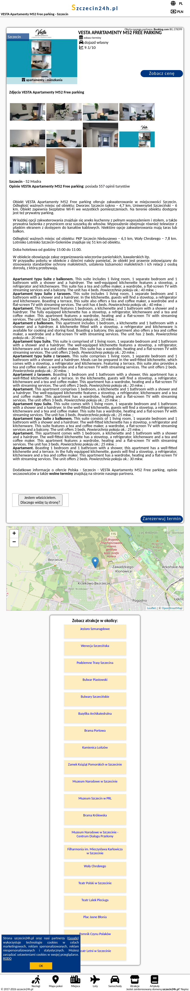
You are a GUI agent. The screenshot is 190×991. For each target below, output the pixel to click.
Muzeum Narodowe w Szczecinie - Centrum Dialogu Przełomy (95, 834)
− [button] (14, 542)
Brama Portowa (94, 731)
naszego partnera (119, 473)
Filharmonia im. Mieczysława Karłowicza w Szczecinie (95, 851)
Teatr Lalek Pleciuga (94, 900)
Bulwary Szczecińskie (95, 697)
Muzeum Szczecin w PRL (94, 798)
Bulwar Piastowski (95, 680)
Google (73, 938)
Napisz (185, 989)
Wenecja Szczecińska (95, 646)
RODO (7, 958)
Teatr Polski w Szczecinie (95, 883)
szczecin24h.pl (95, 8)
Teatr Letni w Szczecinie (95, 951)
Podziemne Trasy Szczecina (95, 663)
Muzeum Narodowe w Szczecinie (95, 781)
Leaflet (151, 608)
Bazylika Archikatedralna (95, 714)
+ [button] (14, 534)
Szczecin (14, 36)
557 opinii (107, 186)
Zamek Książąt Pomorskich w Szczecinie (95, 764)
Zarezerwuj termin (162, 518)
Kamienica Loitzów (95, 747)
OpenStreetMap (172, 608)
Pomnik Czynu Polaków (95, 934)
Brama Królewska (95, 815)
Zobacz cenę (162, 73)
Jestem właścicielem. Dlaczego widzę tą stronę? (40, 500)
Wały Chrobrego (95, 866)
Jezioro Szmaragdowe (95, 629)
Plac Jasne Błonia (95, 917)
